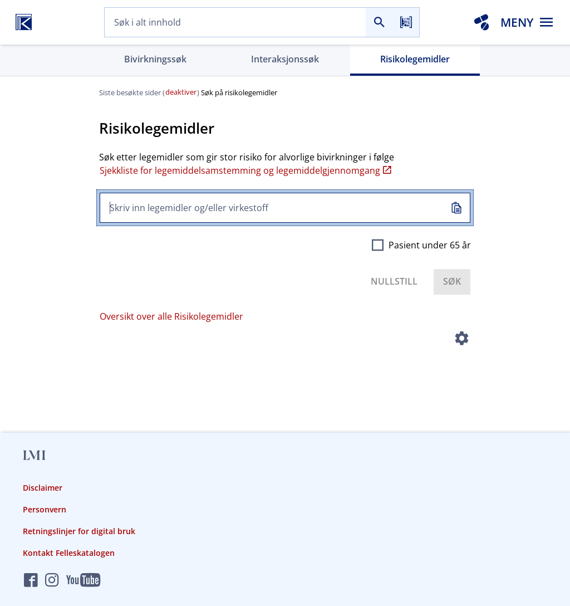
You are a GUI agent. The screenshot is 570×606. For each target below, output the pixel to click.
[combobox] (235, 22)
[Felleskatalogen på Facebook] (31, 580)
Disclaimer (42, 487)
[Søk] (379, 22)
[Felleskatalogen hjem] (23, 22)
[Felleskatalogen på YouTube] (83, 580)
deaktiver (180, 92)
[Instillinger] (462, 340)
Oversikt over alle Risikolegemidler (171, 316)
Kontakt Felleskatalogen (69, 553)
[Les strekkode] (405, 22)
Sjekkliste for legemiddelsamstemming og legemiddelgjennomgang (245, 170)
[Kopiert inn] (456, 208)
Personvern (44, 509)
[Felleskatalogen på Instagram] (52, 580)
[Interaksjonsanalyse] (481, 22)
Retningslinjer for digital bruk (79, 531)
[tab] (155, 60)
